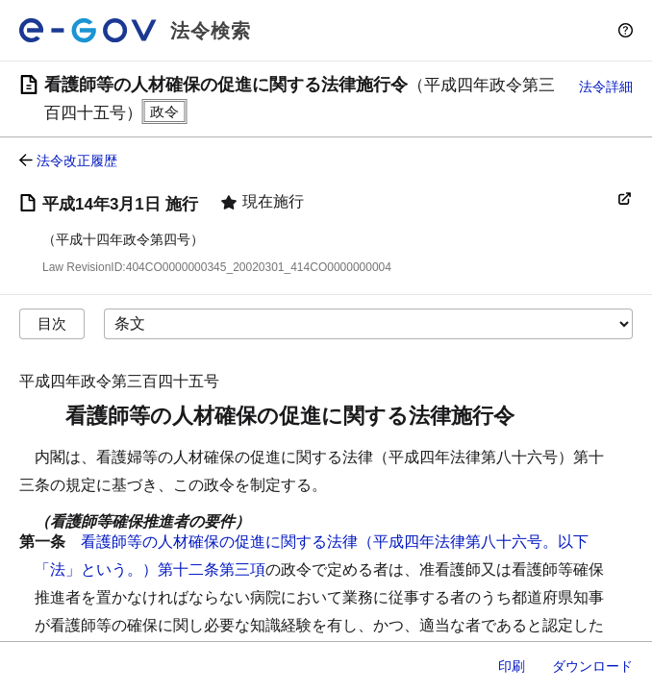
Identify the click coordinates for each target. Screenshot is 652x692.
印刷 (511, 666)
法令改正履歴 (77, 160)
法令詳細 (606, 86)
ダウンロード (592, 666)
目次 (52, 323)
